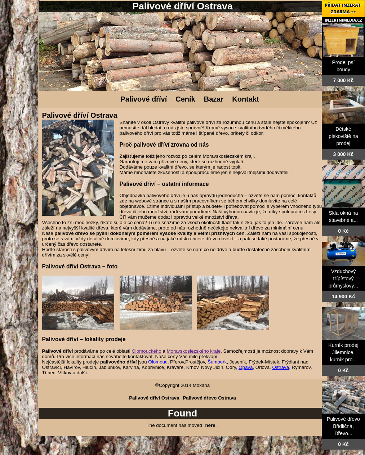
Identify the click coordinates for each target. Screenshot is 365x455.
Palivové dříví (143, 99)
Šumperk (217, 362)
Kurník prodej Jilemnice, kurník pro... (343, 352)
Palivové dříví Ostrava (154, 398)
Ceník (185, 99)
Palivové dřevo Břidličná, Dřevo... (343, 426)
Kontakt (245, 99)
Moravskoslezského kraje (194, 351)
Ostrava (280, 367)
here (210, 425)
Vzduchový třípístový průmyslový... (343, 278)
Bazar (213, 99)
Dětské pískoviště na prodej (343, 136)
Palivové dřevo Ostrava (209, 398)
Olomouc (157, 362)
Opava (246, 367)
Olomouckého (146, 351)
